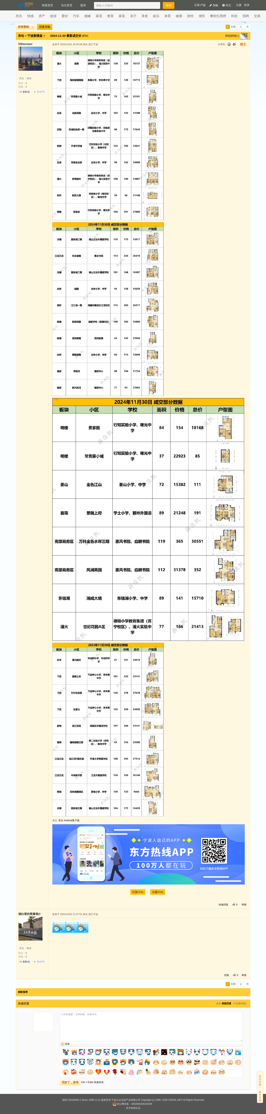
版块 (83, 5)
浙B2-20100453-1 (71, 1100)
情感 (30, 16)
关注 (226, 5)
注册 (239, 5)
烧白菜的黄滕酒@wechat (29, 913)
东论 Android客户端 (68, 820)
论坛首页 (66, 5)
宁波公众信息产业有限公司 (125, 1100)
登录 (247, 5)
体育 (167, 16)
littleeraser (25, 44)
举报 (244, 904)
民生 (19, 16)
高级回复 (226, 1003)
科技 (234, 16)
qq (229, 44)
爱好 (65, 16)
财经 (190, 16)
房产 (42, 16)
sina (234, 44)
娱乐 (156, 16)
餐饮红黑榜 (218, 16)
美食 (145, 16)
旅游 (53, 16)
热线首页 (47, 5)
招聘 (246, 16)
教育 (110, 16)
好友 (67, 1043)
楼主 (243, 44)
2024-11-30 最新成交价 (66, 35)
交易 (257, 16)
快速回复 (223, 904)
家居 (99, 16)
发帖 (213, 5)
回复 (226, 975)
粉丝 (29, 76)
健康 (179, 16)
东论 (21, 35)
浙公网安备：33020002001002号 (132, 1104)
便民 (202, 16)
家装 (122, 16)
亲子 (133, 16)
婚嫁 (87, 16)
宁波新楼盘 (34, 35)
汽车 (76, 16)
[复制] (85, 35)
